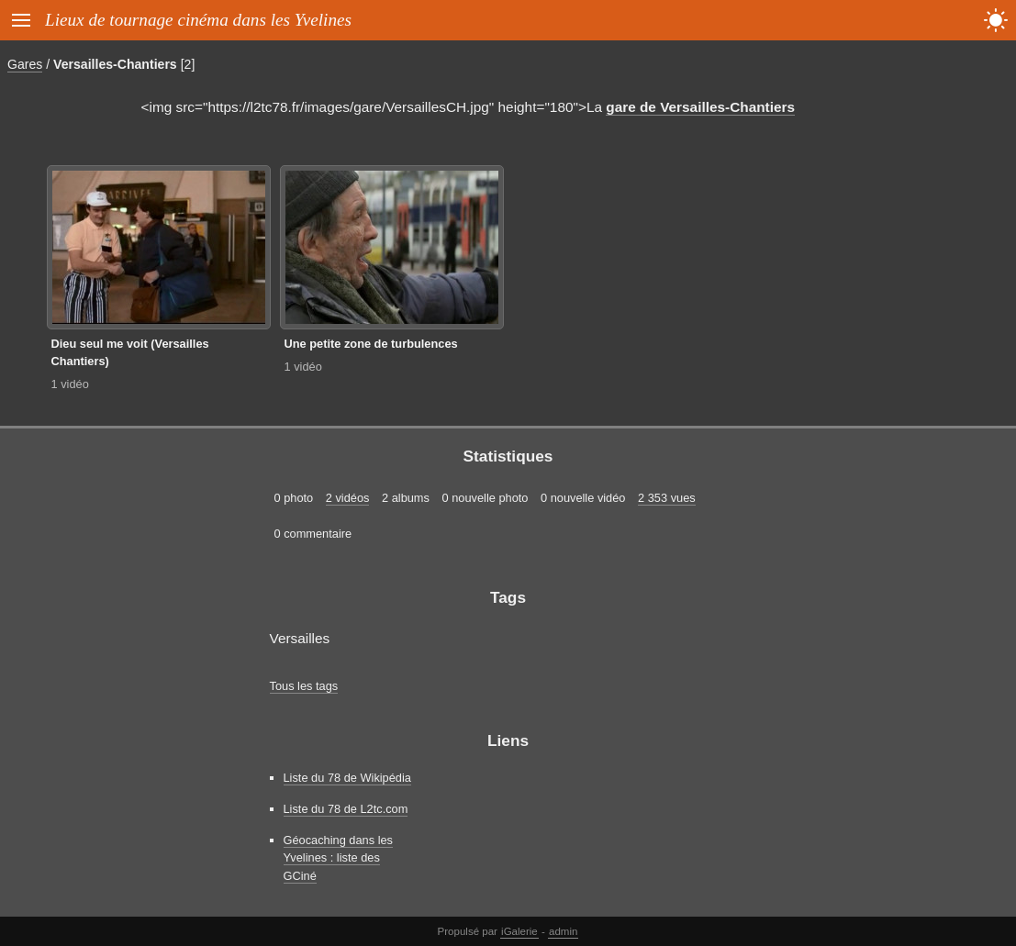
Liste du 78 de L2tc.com (346, 809)
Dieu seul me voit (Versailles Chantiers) (130, 352)
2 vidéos (348, 498)
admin (563, 931)
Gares (24, 64)
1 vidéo (70, 384)
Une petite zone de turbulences (371, 344)
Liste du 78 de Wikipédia (347, 778)
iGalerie (519, 931)
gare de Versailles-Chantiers (700, 107)
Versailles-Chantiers (115, 64)
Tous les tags (304, 686)
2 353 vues (667, 498)
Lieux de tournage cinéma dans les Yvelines (198, 19)
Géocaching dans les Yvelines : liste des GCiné (339, 857)
